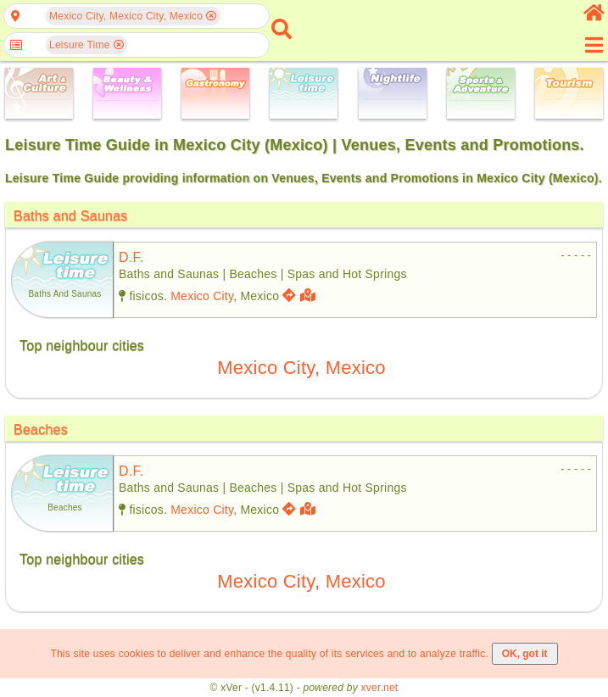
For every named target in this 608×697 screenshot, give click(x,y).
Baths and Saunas (71, 216)
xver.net (380, 688)
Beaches (41, 429)
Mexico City (201, 296)
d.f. (131, 257)
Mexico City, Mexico (301, 367)
